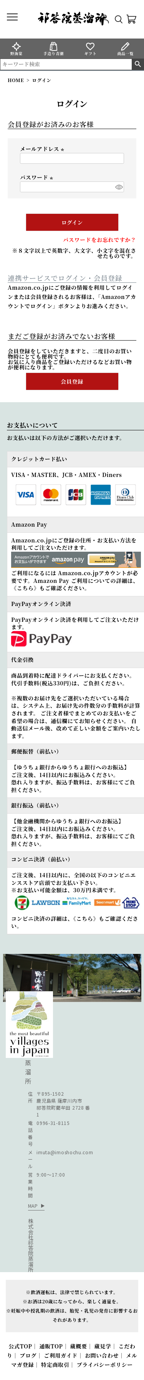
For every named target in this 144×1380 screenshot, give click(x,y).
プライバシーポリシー (104, 1364)
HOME (16, 80)
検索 (138, 64)
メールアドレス (43, 149)
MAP (33, 1205)
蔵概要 (78, 1346)
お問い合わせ (102, 1355)
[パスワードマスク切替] (118, 187)
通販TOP (51, 1346)
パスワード (37, 177)
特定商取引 (55, 1364)
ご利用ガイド (61, 1355)
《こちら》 (25, 588)
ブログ (28, 1355)
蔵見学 (102, 1346)
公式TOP (20, 1346)
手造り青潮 (53, 49)
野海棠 (16, 49)
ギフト (90, 49)
